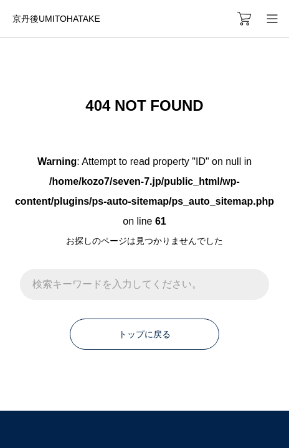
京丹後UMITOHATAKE (56, 19)
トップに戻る (144, 334)
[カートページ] (244, 18)
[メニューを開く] (272, 18)
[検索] (253, 284)
